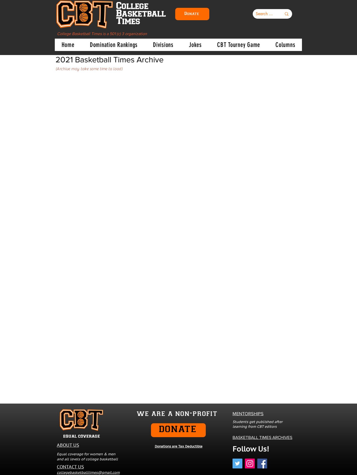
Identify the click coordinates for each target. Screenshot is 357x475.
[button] (113, 45)
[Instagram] (250, 463)
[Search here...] (265, 14)
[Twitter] (237, 463)
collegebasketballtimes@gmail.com (88, 472)
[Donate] (192, 14)
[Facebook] (262, 463)
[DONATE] (178, 430)
